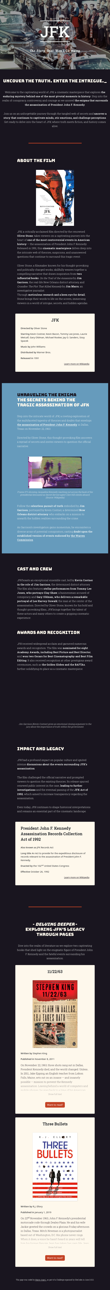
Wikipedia (59, 497)
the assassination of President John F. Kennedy (47, 424)
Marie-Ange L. (41, 1279)
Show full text (55, 1094)
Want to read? (55, 1105)
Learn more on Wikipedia (76, 363)
